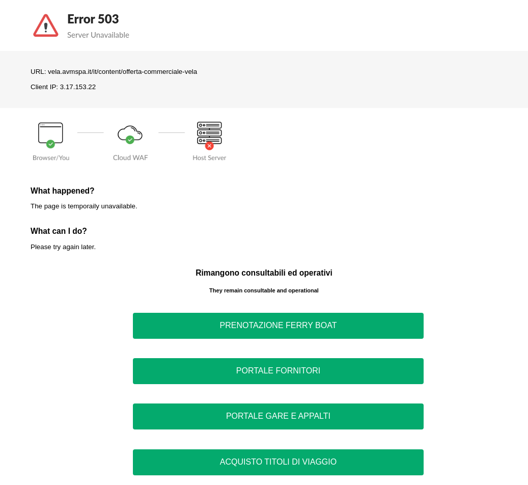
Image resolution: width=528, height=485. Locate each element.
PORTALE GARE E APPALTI (278, 416)
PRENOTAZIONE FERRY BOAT (278, 325)
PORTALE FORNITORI (278, 370)
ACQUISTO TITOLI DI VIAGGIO (278, 461)
